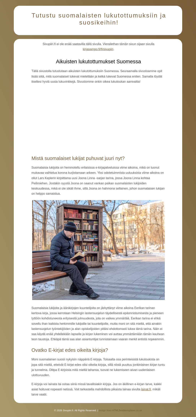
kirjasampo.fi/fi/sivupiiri (98, 49)
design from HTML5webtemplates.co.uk (120, 410)
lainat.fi (146, 389)
